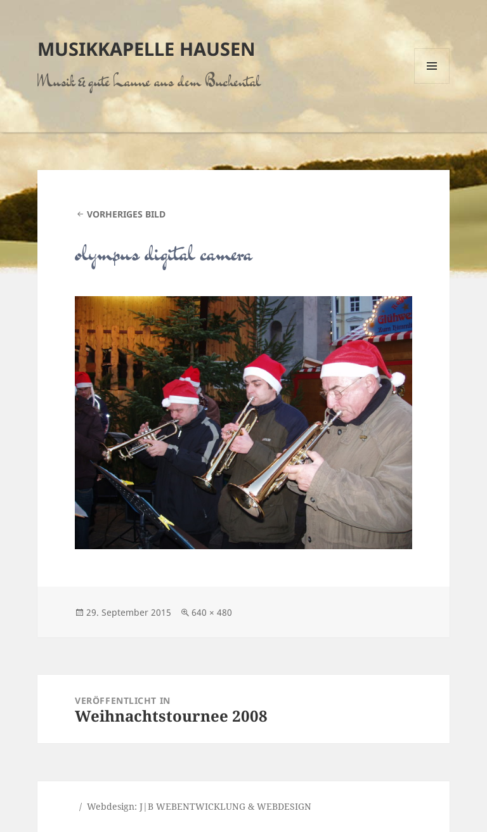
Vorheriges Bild (126, 214)
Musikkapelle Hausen (146, 48)
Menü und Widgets (432, 83)
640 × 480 (212, 612)
